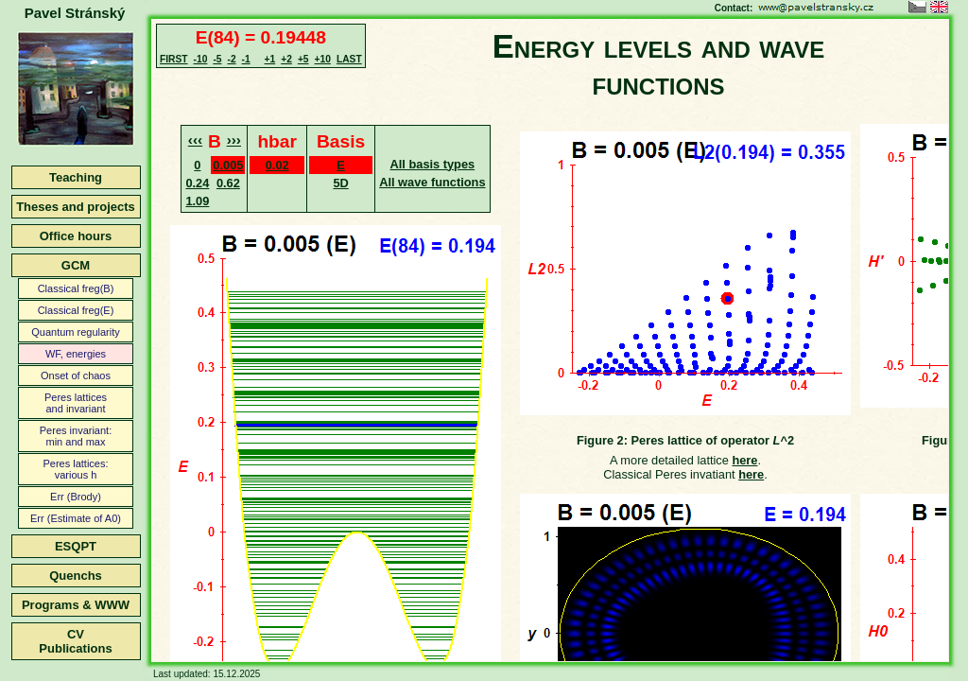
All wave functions (432, 182)
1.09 (197, 201)
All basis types (432, 164)
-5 (217, 59)
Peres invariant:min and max (76, 436)
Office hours (76, 236)
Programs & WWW (76, 605)
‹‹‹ (195, 139)
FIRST (174, 59)
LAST (349, 59)
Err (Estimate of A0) (75, 518)
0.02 (277, 165)
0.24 (197, 183)
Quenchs (75, 575)
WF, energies (75, 353)
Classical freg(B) (76, 288)
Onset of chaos (76, 375)
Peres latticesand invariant (75, 403)
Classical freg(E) (76, 310)
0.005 (228, 165)
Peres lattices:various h (75, 469)
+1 (270, 59)
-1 (246, 59)
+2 (286, 59)
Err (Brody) (75, 496)
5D (340, 183)
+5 (303, 59)
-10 (201, 59)
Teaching (75, 177)
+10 (323, 59)
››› (234, 139)
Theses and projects (75, 207)
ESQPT (75, 546)
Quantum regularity (75, 332)
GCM (75, 265)
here (744, 460)
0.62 (228, 183)
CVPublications (75, 641)
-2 (231, 59)
